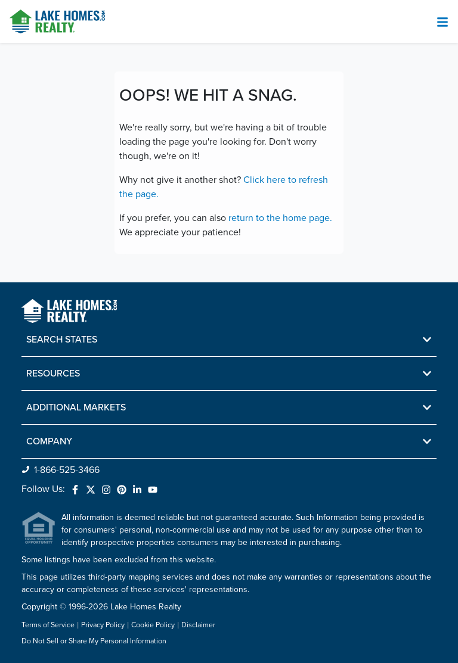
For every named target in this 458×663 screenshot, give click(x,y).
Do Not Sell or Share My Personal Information (93, 641)
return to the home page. (280, 218)
